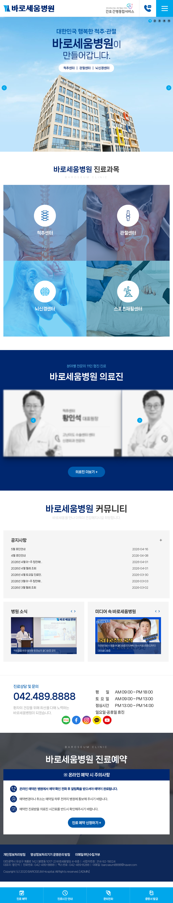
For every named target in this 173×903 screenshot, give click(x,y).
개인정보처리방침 (14, 860)
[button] (168, 87)
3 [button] (159, 21)
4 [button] (164, 21)
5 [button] (169, 21)
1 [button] (150, 21)
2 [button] (155, 21)
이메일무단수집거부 (87, 860)
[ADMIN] (84, 877)
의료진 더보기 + (86, 477)
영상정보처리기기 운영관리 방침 (50, 860)
